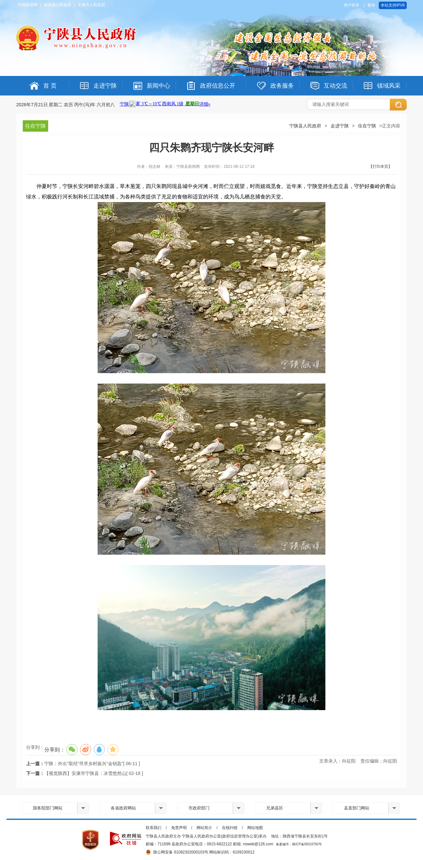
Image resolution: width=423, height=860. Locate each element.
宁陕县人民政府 (305, 125)
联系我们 (153, 827)
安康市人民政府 (91, 5)
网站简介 (204, 827)
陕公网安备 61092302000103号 (177, 852)
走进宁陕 (340, 125)
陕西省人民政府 (57, 5)
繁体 (371, 5)
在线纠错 (230, 827)
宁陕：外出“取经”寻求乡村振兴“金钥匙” (83, 763)
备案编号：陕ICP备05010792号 (299, 844)
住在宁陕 (367, 125)
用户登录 (351, 5)
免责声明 (179, 827)
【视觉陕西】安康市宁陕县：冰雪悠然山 (85, 773)
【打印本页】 (380, 166)
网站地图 (255, 827)
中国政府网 (27, 5)
